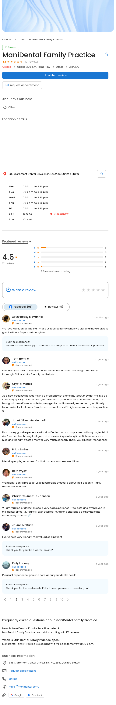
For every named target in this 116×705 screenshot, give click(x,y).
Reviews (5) (53, 307)
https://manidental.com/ (24, 686)
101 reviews (31, 62)
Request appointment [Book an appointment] (22, 85)
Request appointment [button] (22, 670)
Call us (13, 679)
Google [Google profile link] (16, 694)
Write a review (24, 290)
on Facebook (19, 320)
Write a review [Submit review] (55, 75)
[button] (5, 599)
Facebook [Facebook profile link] (35, 694)
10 (62, 599)
